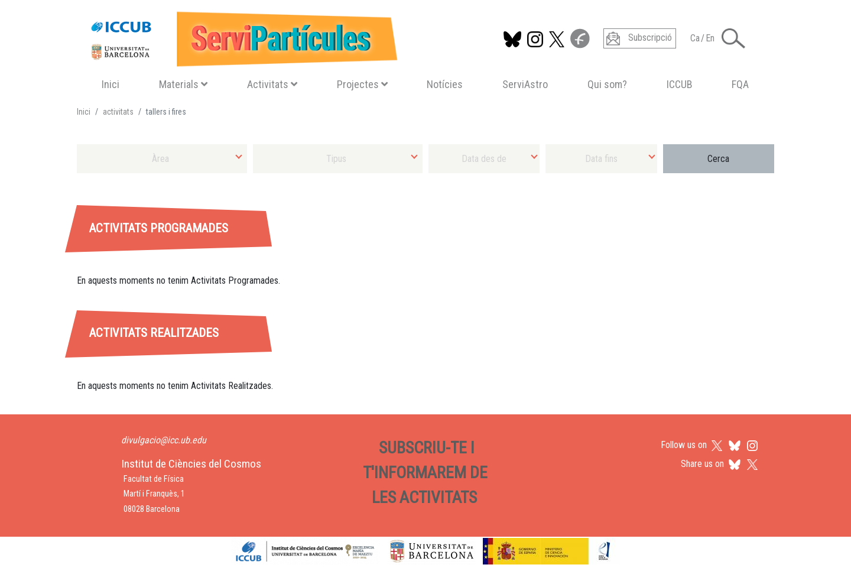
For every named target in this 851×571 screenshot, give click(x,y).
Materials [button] (183, 84)
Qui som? (607, 84)
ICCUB (680, 84)
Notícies (445, 84)
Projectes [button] (362, 84)
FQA (740, 84)
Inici (110, 84)
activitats (118, 111)
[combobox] (162, 158)
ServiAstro (525, 84)
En (710, 38)
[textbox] (162, 158)
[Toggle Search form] (733, 38)
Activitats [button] (272, 84)
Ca (695, 38)
